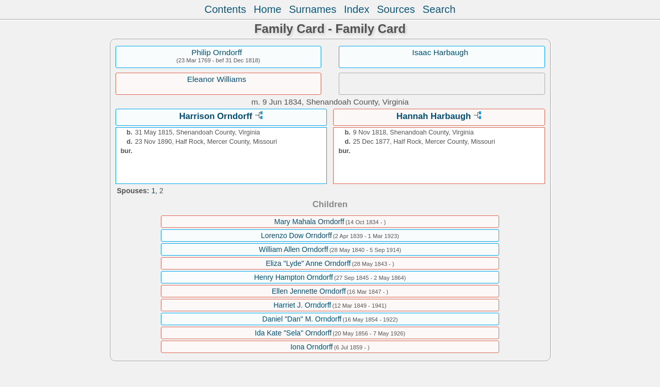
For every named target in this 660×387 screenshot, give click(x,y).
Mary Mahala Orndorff (309, 221)
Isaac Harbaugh (440, 52)
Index (356, 9)
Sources (396, 9)
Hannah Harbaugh (434, 116)
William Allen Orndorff (293, 249)
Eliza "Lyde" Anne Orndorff (308, 263)
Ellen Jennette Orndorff (309, 291)
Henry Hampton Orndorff (293, 277)
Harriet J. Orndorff (302, 305)
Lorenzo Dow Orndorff (296, 235)
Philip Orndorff (216, 52)
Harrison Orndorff (215, 116)
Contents (225, 9)
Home (268, 9)
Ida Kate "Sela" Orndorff (293, 333)
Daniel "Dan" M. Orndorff (302, 319)
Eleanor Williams (216, 79)
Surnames (312, 9)
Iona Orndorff (311, 347)
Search (439, 9)
